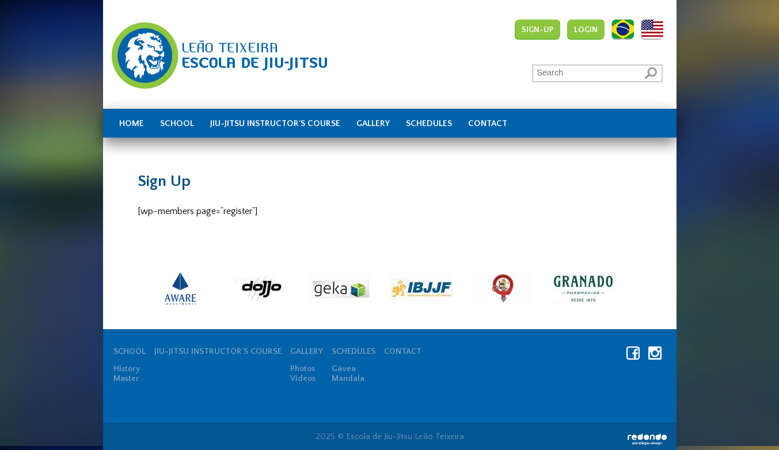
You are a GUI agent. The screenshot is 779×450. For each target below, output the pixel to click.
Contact (487, 123)
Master (126, 378)
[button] (652, 72)
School (177, 123)
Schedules (429, 123)
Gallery (373, 123)
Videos (303, 378)
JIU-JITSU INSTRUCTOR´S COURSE (275, 123)
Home (131, 123)
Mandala (348, 378)
